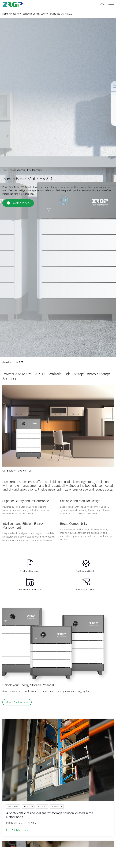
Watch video (18, 203)
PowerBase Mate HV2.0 (60, 13)
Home (5, 13)
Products (14, 13)
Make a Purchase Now (17, 702)
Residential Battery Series (34, 13)
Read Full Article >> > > (17, 830)
